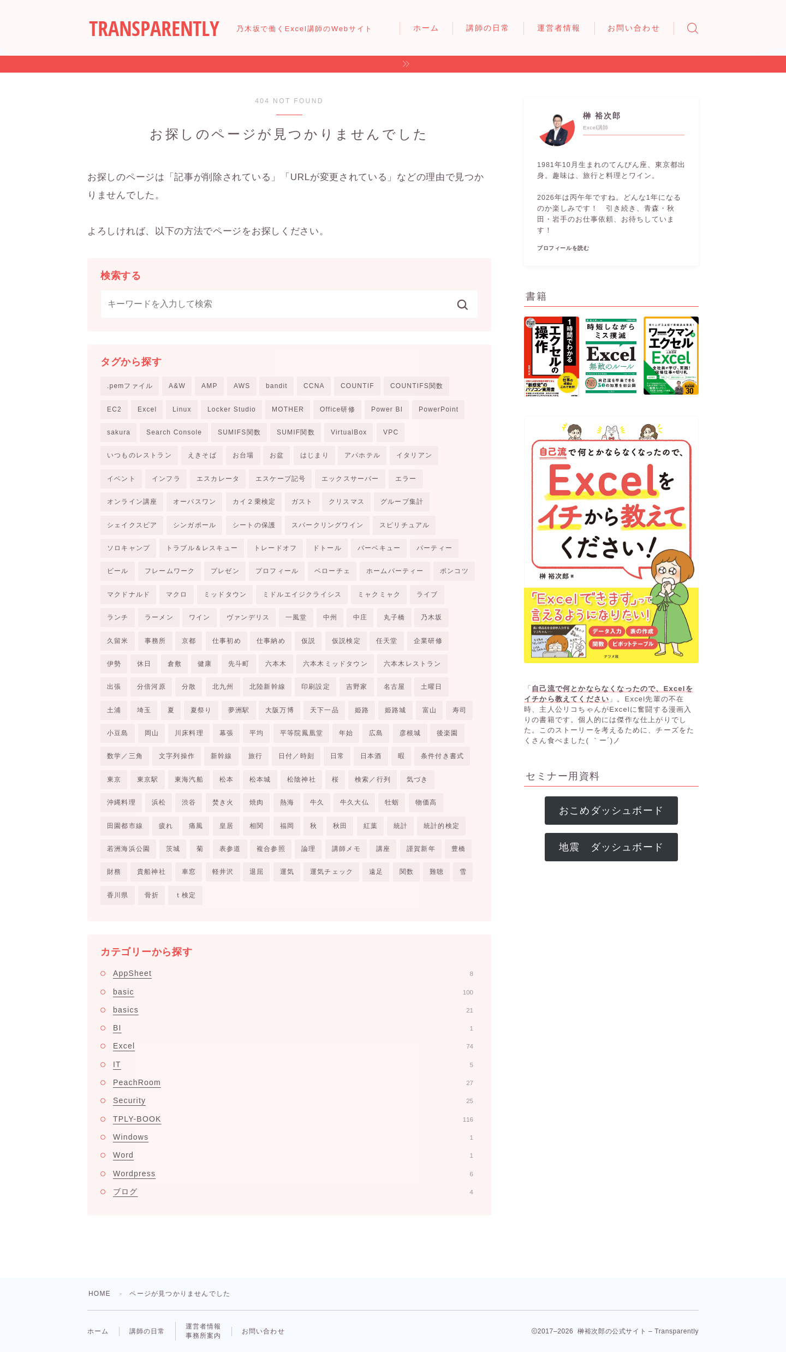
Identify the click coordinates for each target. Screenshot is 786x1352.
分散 (189, 686)
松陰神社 (301, 779)
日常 (337, 756)
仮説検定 (346, 641)
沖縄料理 (121, 802)
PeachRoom (293, 1082)
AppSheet (293, 973)
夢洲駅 (239, 710)
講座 (383, 849)
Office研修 (337, 409)
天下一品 (324, 710)
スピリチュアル (404, 525)
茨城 (173, 849)
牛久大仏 (354, 802)
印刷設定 (315, 686)
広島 (376, 733)
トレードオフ (275, 548)
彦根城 (410, 733)
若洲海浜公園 (128, 849)
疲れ (166, 826)
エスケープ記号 (280, 479)
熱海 (287, 802)
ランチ (118, 617)
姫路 (362, 710)
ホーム (426, 27)
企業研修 (428, 641)
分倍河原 (151, 686)
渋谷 (189, 802)
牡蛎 (392, 802)
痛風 (196, 826)
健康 (205, 664)
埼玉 (144, 710)
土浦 (114, 710)
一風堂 (296, 617)
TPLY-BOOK (293, 1119)
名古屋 (395, 686)
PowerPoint (438, 409)
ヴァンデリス (248, 617)
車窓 (189, 871)
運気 (287, 871)
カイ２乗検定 (254, 501)
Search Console (174, 432)
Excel (147, 409)
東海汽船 (189, 779)
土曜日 (432, 686)
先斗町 (239, 664)
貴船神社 (151, 871)
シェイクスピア (132, 525)
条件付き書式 (442, 756)
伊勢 (114, 664)
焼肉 (256, 802)
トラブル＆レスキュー (202, 548)
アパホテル (362, 455)
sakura (118, 432)
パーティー (434, 548)
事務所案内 (204, 1335)
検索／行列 (373, 779)
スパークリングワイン (327, 525)
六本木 (276, 664)
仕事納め (271, 641)
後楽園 (447, 733)
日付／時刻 (296, 756)
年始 (346, 733)
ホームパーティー (395, 571)
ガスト (302, 501)
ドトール (327, 548)
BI (293, 1027)
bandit (277, 386)
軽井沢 (223, 871)
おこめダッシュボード (611, 810)
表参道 (230, 849)
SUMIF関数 (296, 432)
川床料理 (189, 733)
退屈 (256, 871)
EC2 (114, 409)
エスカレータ (218, 479)
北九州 (223, 686)
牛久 (317, 802)
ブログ (293, 1191)
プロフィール (277, 571)
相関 (256, 826)
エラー (406, 479)
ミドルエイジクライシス (302, 594)
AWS (242, 386)
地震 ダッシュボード (611, 847)
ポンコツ (454, 571)
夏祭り (201, 710)
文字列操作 (177, 756)
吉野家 (357, 686)
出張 (114, 686)
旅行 (255, 756)
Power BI (387, 409)
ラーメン (159, 617)
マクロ (177, 594)
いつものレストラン (139, 455)
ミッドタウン (225, 594)
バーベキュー (379, 548)
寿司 (459, 710)
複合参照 (271, 849)
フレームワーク (170, 571)
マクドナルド (128, 594)
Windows (293, 1137)
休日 (144, 664)
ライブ (427, 594)
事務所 (155, 641)
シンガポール (194, 525)
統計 (401, 826)
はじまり (314, 455)
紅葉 (371, 826)
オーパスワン (194, 501)
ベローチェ (332, 571)
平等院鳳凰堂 (301, 733)
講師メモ (346, 849)
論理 (308, 849)
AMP (209, 386)
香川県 (118, 895)
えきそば (202, 455)
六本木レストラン (413, 664)
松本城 (260, 779)
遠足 (376, 871)
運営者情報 (559, 27)
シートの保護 (254, 525)
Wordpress (293, 1173)
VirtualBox (349, 432)
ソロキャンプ (128, 548)
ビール (118, 571)
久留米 (118, 641)
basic (293, 991)
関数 (407, 871)
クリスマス (347, 501)
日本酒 (371, 756)
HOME (99, 1293)
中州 (330, 617)
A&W (177, 386)
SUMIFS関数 (239, 432)
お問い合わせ (634, 27)
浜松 (159, 802)
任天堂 (387, 641)
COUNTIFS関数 (416, 386)
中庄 (360, 617)
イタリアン (414, 455)
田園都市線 (125, 826)
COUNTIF (357, 386)
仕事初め (226, 641)
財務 (114, 871)
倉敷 (175, 664)
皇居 (226, 826)
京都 (189, 641)
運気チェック (331, 871)
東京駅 (148, 779)
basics (293, 1009)
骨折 (152, 895)
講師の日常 (488, 27)
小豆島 (118, 733)
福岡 (287, 826)
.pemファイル (130, 386)
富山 (429, 710)
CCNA (314, 386)
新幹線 (222, 756)
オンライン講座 (132, 501)
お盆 (277, 455)
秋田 (340, 826)
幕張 (226, 733)
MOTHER (288, 409)
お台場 (243, 455)
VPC (390, 432)
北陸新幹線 (267, 686)
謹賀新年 (421, 849)
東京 (114, 779)
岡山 (152, 733)
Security (293, 1100)
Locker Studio (231, 409)
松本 (226, 779)
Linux (182, 409)
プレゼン (225, 571)
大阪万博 (279, 710)
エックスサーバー (350, 479)
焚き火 (223, 802)
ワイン (200, 617)
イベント (121, 479)
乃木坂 (432, 617)
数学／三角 (125, 756)
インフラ (166, 479)
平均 (256, 733)
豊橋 (458, 849)
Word (293, 1155)
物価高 (426, 802)
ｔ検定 (185, 895)
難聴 (437, 871)
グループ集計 (402, 501)
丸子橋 (395, 617)
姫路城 (396, 710)
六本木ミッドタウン (335, 664)
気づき (417, 779)
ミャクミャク (379, 594)
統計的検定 (442, 826)
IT (293, 1064)
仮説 (308, 641)
